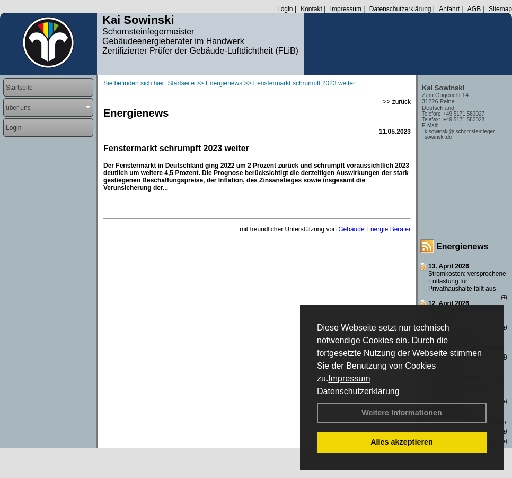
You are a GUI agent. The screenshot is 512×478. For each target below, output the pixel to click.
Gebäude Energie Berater (374, 229)
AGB (474, 9)
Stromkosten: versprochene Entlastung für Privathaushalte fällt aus (467, 281)
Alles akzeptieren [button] (401, 442)
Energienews (462, 246)
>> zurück (397, 102)
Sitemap (500, 9)
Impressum (349, 378)
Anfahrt (449, 9)
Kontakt (311, 9)
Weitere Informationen (401, 413)
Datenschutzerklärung (358, 391)
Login (285, 9)
